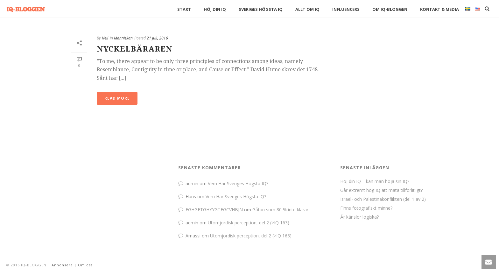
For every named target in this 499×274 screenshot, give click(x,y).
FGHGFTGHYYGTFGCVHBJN (214, 210)
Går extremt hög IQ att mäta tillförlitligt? (381, 190)
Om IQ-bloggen (389, 9)
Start (184, 9)
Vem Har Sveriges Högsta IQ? (238, 183)
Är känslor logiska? (359, 217)
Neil (105, 38)
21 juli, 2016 (157, 38)
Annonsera (62, 265)
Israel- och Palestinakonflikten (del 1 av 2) (383, 199)
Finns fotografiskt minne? (366, 208)
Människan (123, 38)
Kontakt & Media (439, 9)
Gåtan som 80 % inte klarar (280, 210)
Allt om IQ (307, 9)
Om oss (85, 265)
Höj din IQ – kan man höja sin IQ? (374, 181)
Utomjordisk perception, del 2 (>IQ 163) (248, 223)
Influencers (346, 9)
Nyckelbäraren (134, 49)
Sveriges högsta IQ (261, 9)
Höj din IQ (215, 9)
